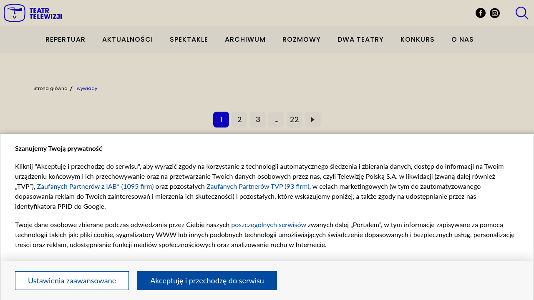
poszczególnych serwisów (268, 224)
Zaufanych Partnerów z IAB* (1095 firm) (95, 186)
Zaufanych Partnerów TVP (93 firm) (258, 186)
